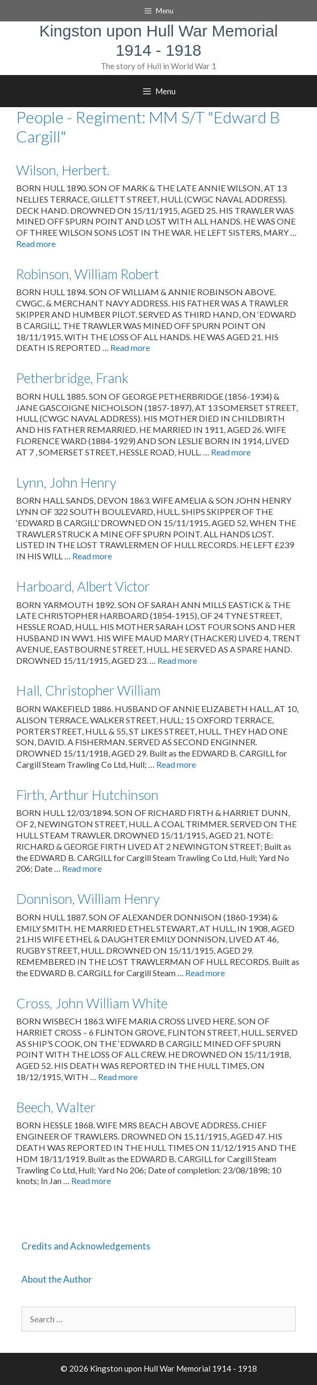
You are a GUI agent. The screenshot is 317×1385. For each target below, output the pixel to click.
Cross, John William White (92, 1003)
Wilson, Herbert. (63, 170)
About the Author (56, 1279)
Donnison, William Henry (88, 898)
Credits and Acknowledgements (85, 1246)
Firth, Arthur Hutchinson (87, 795)
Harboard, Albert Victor (83, 586)
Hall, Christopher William (88, 690)
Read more (36, 243)
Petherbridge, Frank (72, 378)
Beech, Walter (56, 1107)
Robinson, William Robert (87, 274)
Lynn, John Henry (66, 482)
